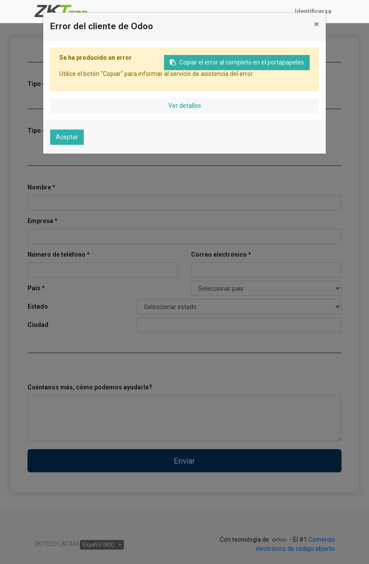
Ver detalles (184, 105)
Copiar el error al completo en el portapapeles (237, 64)
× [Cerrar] (316, 24)
